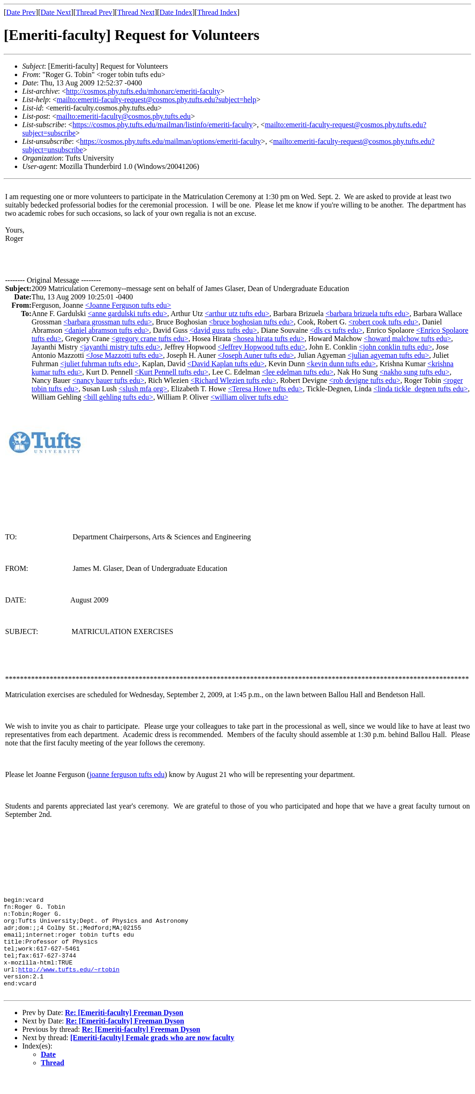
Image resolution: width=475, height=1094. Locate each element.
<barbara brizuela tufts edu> (368, 313)
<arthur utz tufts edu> (237, 313)
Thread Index (217, 12)
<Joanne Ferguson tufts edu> (128, 305)
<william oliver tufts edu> (250, 397)
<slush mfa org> (143, 389)
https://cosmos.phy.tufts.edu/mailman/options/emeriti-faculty (170, 141)
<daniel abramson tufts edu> (106, 330)
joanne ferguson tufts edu (127, 774)
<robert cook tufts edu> (383, 322)
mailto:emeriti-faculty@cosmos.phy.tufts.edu (123, 116)
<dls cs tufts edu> (336, 330)
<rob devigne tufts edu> (364, 380)
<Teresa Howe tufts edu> (265, 389)
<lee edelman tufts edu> (298, 372)
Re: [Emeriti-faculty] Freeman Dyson (124, 1032)
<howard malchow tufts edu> (407, 339)
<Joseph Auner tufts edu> (256, 355)
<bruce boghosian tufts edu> (251, 322)
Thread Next (135, 12)
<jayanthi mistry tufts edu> (120, 347)
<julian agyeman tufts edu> (388, 355)
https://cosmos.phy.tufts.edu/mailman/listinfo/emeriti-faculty (162, 125)
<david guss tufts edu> (223, 330)
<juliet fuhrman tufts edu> (99, 364)
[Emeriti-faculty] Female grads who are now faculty (152, 1057)
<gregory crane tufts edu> (149, 339)
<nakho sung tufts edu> (414, 372)
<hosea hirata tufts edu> (268, 339)
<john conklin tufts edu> (395, 347)
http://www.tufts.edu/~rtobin (68, 984)
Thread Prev (94, 12)
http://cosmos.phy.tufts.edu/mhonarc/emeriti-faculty (143, 91)
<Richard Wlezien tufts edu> (233, 380)
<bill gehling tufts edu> (118, 397)
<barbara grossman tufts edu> (108, 322)
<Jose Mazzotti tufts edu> (124, 355)
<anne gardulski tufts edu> (127, 313)
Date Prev (21, 12)
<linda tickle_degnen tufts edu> (420, 389)
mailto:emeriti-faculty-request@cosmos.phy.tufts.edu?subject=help (156, 100)
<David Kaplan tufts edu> (226, 364)
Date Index (176, 12)
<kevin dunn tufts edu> (341, 364)
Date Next (56, 12)
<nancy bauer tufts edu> (108, 380)
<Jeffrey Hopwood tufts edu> (261, 347)
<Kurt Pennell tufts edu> (171, 372)
